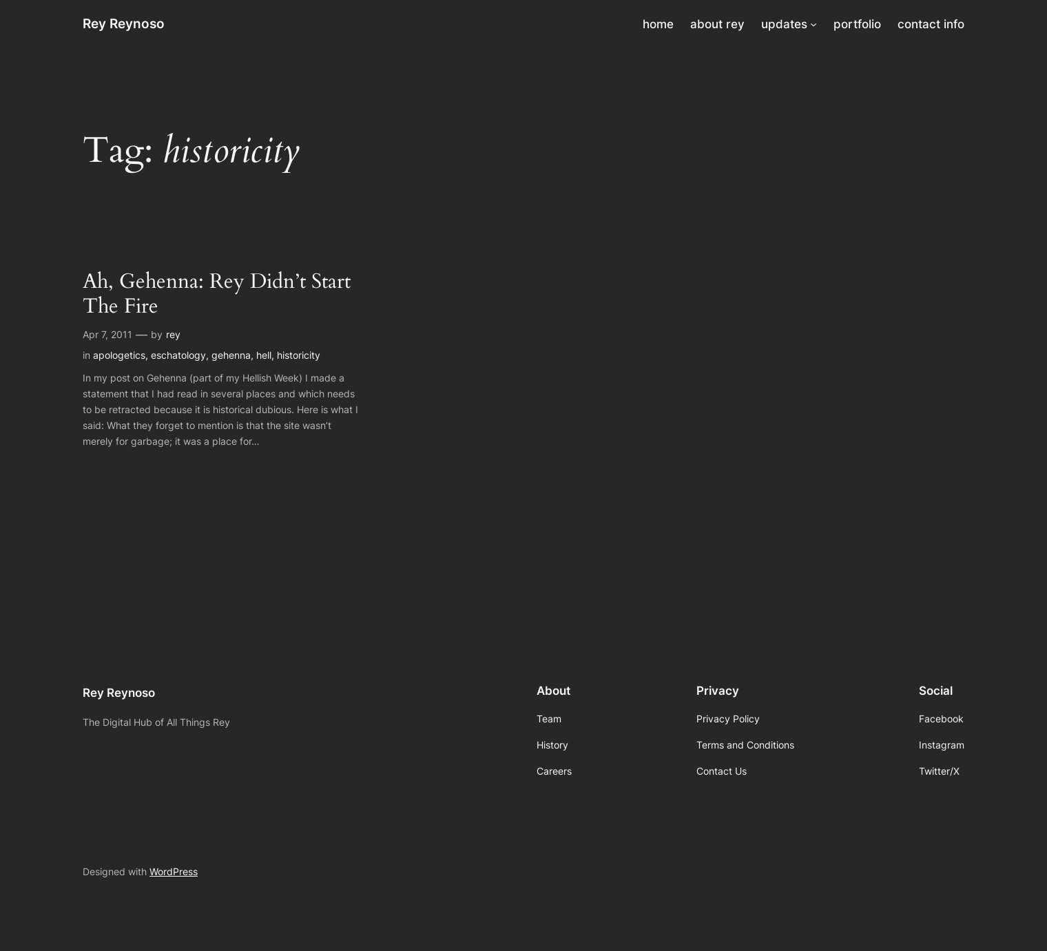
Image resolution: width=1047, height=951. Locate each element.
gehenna (231, 355)
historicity (298, 355)
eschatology (178, 355)
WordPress (173, 871)
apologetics (119, 355)
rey (173, 334)
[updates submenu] (813, 24)
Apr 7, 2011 (107, 334)
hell (263, 355)
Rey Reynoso (124, 23)
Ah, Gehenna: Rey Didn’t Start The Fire (217, 294)
